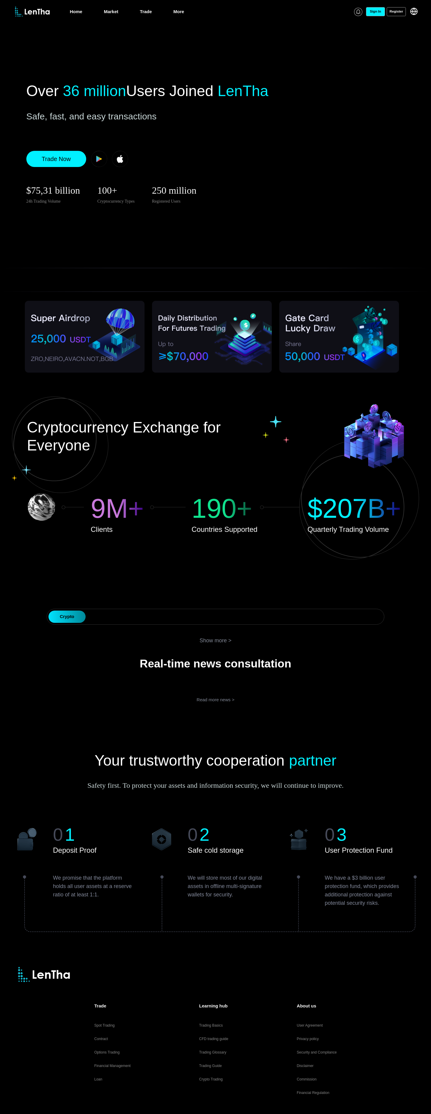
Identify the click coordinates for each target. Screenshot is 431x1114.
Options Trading (107, 1052)
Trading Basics (211, 1025)
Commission (307, 1079)
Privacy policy (308, 1039)
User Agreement (310, 1025)
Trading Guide (210, 1066)
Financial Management (112, 1066)
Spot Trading (104, 1025)
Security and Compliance (317, 1052)
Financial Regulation (313, 1093)
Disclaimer (305, 1066)
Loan (98, 1079)
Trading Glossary (212, 1052)
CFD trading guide (213, 1039)
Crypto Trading (211, 1079)
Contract (101, 1039)
